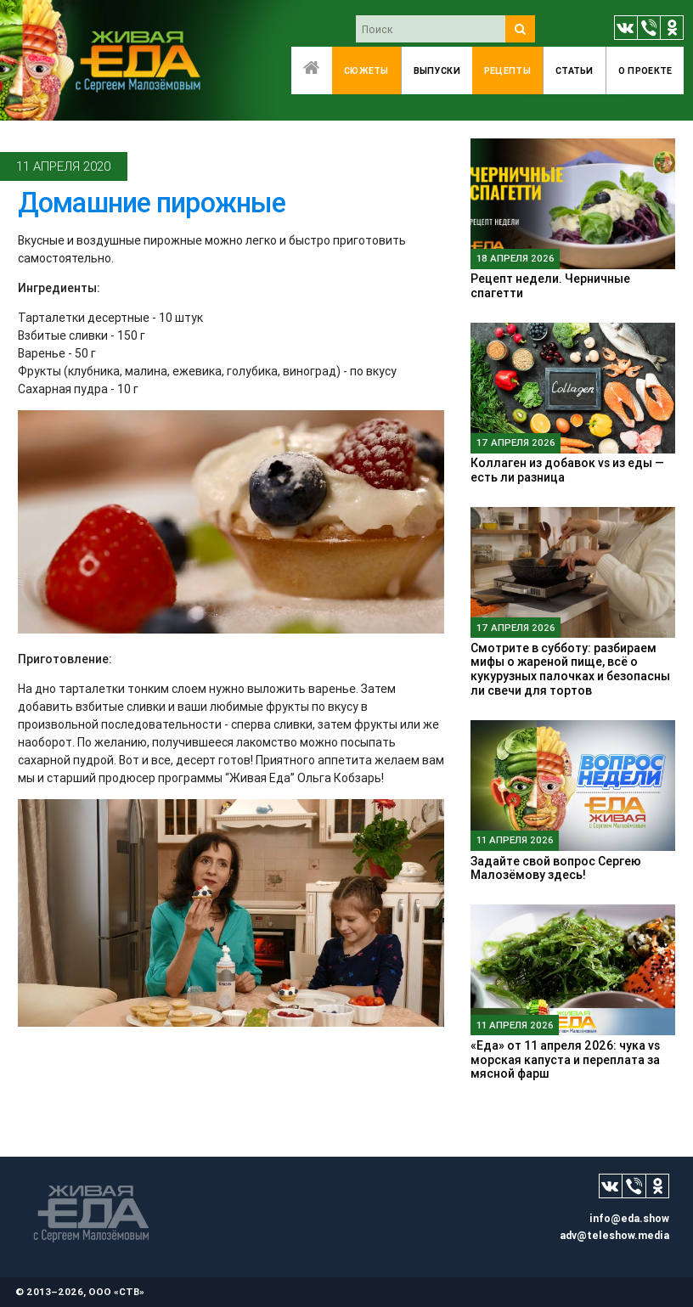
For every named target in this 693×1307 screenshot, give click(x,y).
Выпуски (437, 70)
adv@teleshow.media (614, 1235)
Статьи (574, 70)
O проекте (645, 70)
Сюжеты (366, 70)
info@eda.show (629, 1218)
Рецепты (507, 70)
